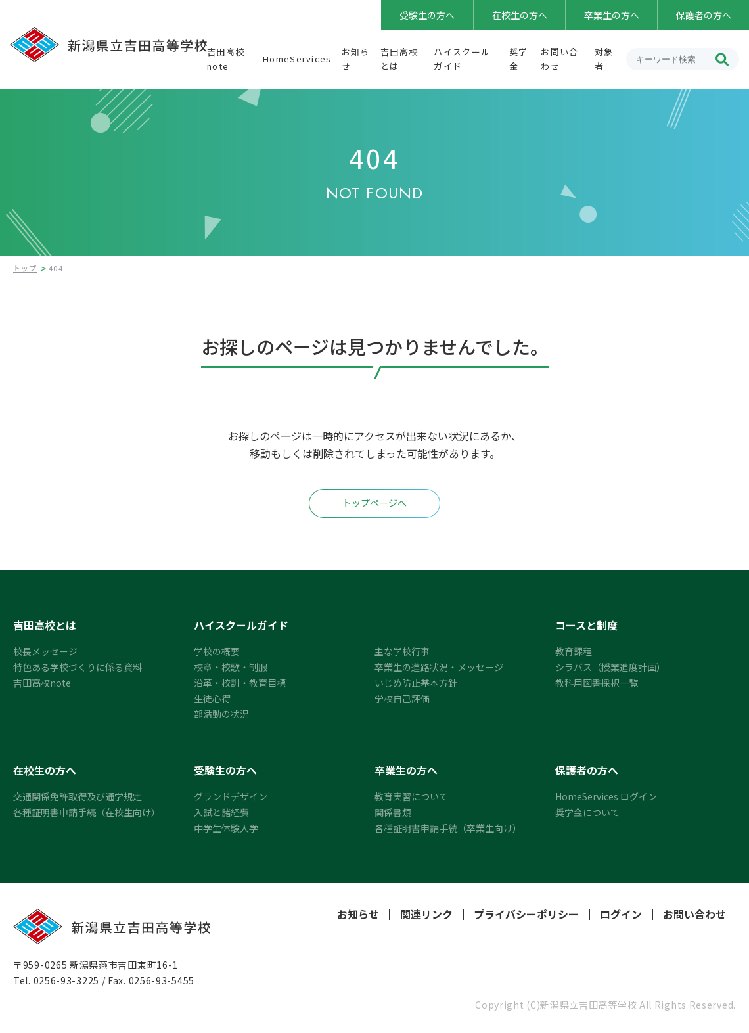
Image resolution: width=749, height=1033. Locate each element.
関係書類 (392, 812)
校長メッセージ (45, 651)
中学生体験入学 (226, 828)
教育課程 (573, 651)
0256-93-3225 (66, 980)
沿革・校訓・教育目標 (240, 682)
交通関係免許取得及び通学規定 (77, 796)
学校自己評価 (402, 698)
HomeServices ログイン (606, 796)
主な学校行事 (402, 651)
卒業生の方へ (611, 15)
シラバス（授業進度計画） (610, 667)
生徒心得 (212, 698)
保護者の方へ (703, 15)
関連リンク (426, 914)
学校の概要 (217, 651)
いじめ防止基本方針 (415, 682)
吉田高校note (42, 682)
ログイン (621, 914)
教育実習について (411, 796)
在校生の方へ (519, 15)
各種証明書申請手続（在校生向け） (86, 812)
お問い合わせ (694, 914)
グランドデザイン (230, 796)
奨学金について (587, 812)
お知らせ (358, 914)
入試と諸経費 (221, 812)
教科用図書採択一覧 (596, 682)
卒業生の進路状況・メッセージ (438, 667)
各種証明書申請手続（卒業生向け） (448, 828)
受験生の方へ (427, 15)
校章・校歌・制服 (230, 667)
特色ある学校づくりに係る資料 (77, 667)
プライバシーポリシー (526, 914)
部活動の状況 (221, 713)
